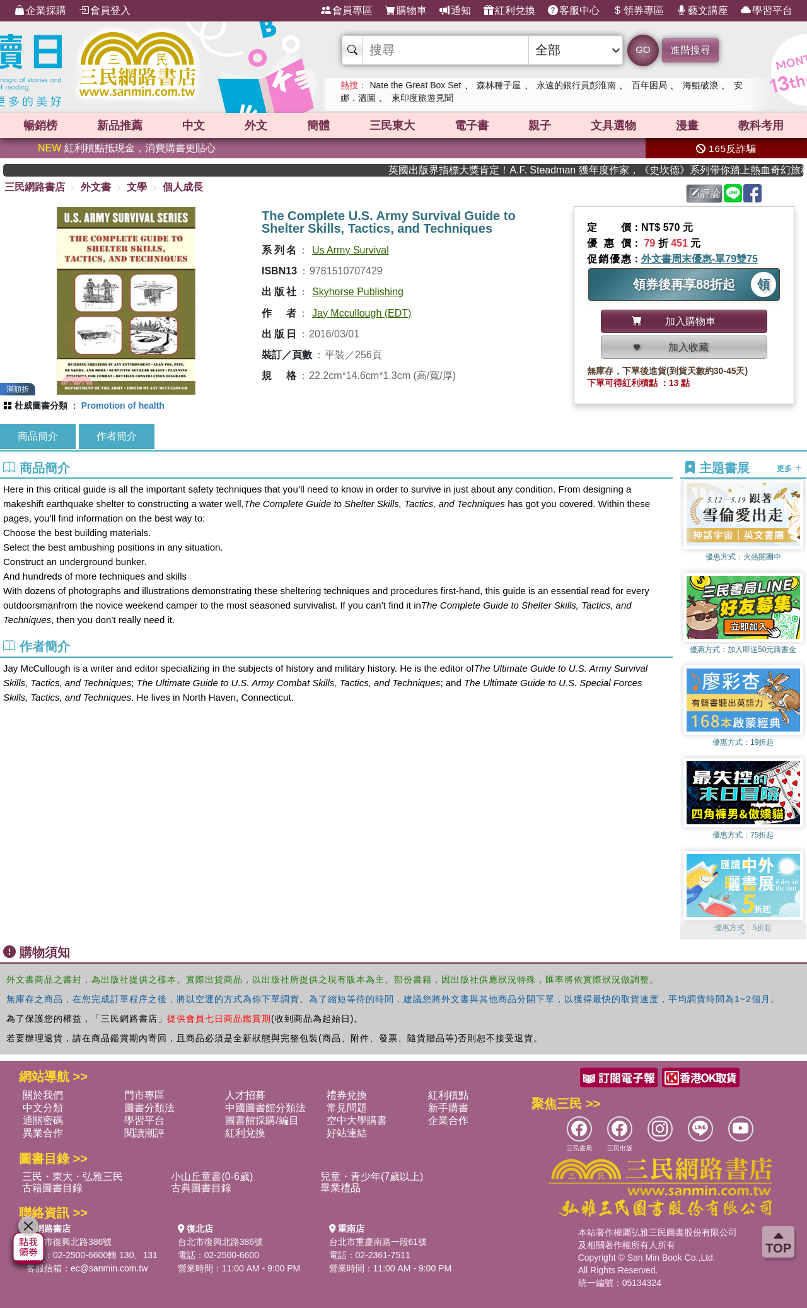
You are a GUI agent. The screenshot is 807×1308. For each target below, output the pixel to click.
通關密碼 (43, 1120)
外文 (256, 125)
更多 (789, 468)
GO (643, 49)
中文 (193, 125)
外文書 (96, 187)
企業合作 (448, 1120)
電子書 (472, 125)
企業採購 (40, 10)
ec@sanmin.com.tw (109, 1268)
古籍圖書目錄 (52, 1187)
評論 (705, 193)
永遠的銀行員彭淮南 (576, 85)
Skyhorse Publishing (358, 291)
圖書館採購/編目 (261, 1120)
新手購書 (448, 1107)
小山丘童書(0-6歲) (212, 1176)
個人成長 (183, 187)
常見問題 (347, 1107)
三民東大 (392, 125)
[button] (743, 932)
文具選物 (613, 125)
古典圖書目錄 (201, 1187)
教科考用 (761, 125)
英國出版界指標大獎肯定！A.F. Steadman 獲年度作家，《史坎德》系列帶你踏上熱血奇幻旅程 (614, 170)
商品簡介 (38, 436)
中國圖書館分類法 (265, 1107)
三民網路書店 (34, 187)
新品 (119, 125)
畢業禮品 (340, 1187)
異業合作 (43, 1133)
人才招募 (245, 1095)
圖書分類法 (149, 1107)
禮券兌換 (347, 1095)
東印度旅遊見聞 (422, 98)
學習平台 (766, 10)
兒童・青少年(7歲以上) (372, 1176)
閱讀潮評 (144, 1133)
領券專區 (638, 10)
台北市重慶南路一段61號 (378, 1242)
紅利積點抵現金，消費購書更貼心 (127, 148)
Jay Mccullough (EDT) (361, 313)
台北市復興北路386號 (69, 1242)
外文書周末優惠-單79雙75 (699, 259)
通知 (455, 10)
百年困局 (649, 85)
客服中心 (574, 10)
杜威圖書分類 (41, 405)
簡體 (318, 125)
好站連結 (347, 1133)
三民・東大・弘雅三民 (72, 1176)
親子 (539, 125)
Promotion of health (123, 405)
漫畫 (687, 125)
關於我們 (43, 1095)
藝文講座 (702, 10)
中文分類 (43, 1107)
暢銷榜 (40, 125)
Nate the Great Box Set (415, 85)
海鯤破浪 (700, 85)
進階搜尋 (690, 50)
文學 (137, 187)
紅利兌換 (509, 10)
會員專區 (347, 10)
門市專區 (144, 1095)
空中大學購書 (357, 1120)
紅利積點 (448, 1095)
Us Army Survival (350, 250)
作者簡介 (116, 436)
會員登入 (105, 10)
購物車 (406, 10)
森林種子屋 (499, 85)
